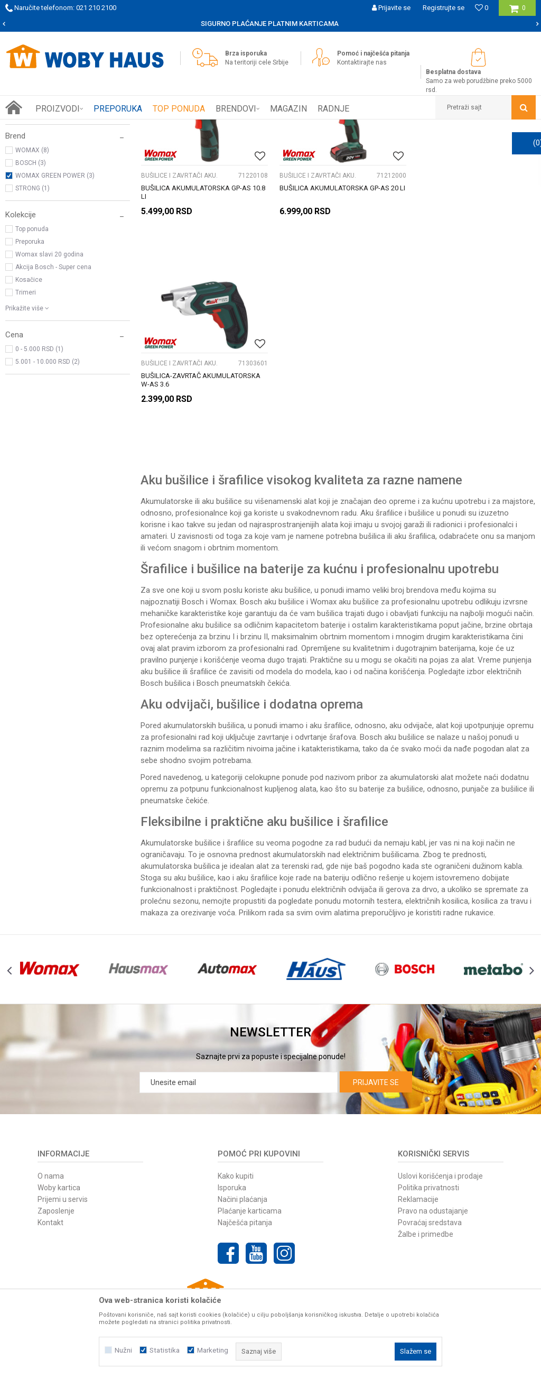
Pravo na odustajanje (433, 1140)
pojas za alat (452, 589)
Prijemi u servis (63, 1128)
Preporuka (29, 361)
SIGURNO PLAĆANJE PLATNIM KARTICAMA (270, 23)
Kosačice (28, 399)
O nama (51, 1105)
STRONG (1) (32, 307)
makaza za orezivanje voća (188, 842)
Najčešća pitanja (245, 1151)
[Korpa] (517, 12)
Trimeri (25, 412)
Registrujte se (443, 8)
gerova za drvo (411, 818)
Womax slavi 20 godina (49, 374)
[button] (485, 107)
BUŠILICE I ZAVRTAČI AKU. (48, 172)
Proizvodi (80, 127)
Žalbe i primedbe (425, 1163)
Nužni (123, 1350)
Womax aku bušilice (344, 531)
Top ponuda (32, 348)
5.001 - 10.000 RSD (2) (47, 481)
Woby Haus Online (32, 127)
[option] (270, 24)
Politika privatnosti (428, 1117)
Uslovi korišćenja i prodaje (440, 1105)
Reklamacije (418, 1128)
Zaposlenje (56, 1140)
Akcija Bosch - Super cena (53, 386)
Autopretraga (361, 147)
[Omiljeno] (481, 8)
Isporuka (232, 1117)
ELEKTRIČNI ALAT (126, 127)
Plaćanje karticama (250, 1140)
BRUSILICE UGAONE (38, 185)
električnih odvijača (344, 818)
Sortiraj (406, 147)
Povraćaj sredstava (430, 1151)
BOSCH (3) (30, 282)
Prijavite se (376, 1011)
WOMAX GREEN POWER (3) (55, 295)
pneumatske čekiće (174, 729)
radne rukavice (468, 842)
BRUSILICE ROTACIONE (43, 210)
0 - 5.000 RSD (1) (39, 468)
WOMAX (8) (32, 269)
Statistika (165, 1350)
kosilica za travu (500, 830)
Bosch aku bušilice (392, 666)
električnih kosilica (436, 830)
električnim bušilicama (380, 783)
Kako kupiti (236, 1105)
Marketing (212, 1350)
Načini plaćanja (242, 1128)
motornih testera (372, 830)
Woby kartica (59, 1117)
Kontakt (50, 1151)
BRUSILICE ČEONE (36, 197)
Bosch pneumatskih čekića (243, 612)
